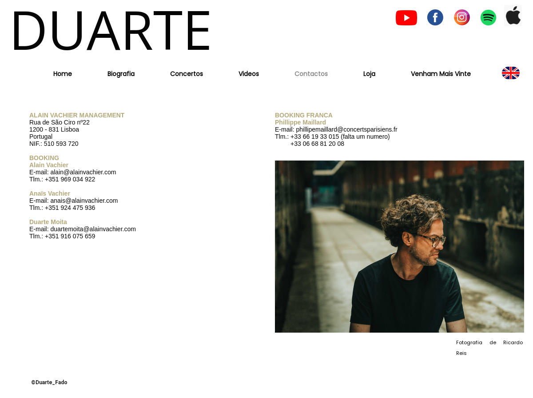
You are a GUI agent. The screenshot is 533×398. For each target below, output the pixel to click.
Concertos (186, 73)
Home (62, 73)
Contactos (311, 73)
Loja (369, 73)
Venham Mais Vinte (441, 73)
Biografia (121, 73)
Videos (249, 73)
